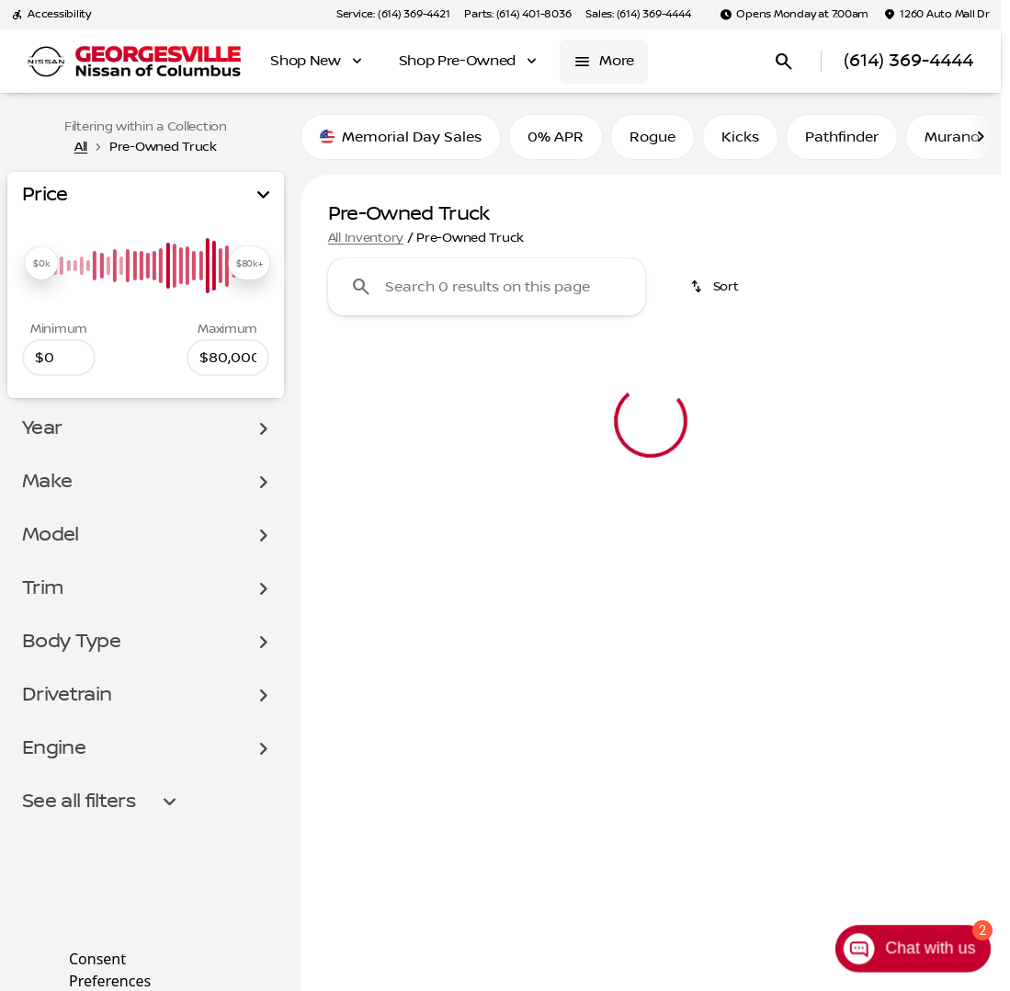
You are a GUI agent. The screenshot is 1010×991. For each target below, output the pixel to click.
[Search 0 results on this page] (486, 286)
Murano (952, 137)
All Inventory (365, 238)
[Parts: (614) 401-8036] (517, 15)
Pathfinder (842, 137)
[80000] (228, 357)
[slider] (41, 262)
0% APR (556, 137)
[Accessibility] (51, 15)
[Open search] (784, 61)
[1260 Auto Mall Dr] (936, 15)
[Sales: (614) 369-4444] (638, 15)
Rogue (652, 137)
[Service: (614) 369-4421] (393, 15)
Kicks (740, 137)
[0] (59, 357)
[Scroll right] (980, 137)
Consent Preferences (110, 967)
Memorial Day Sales (401, 137)
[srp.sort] (716, 287)
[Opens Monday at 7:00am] (794, 15)
